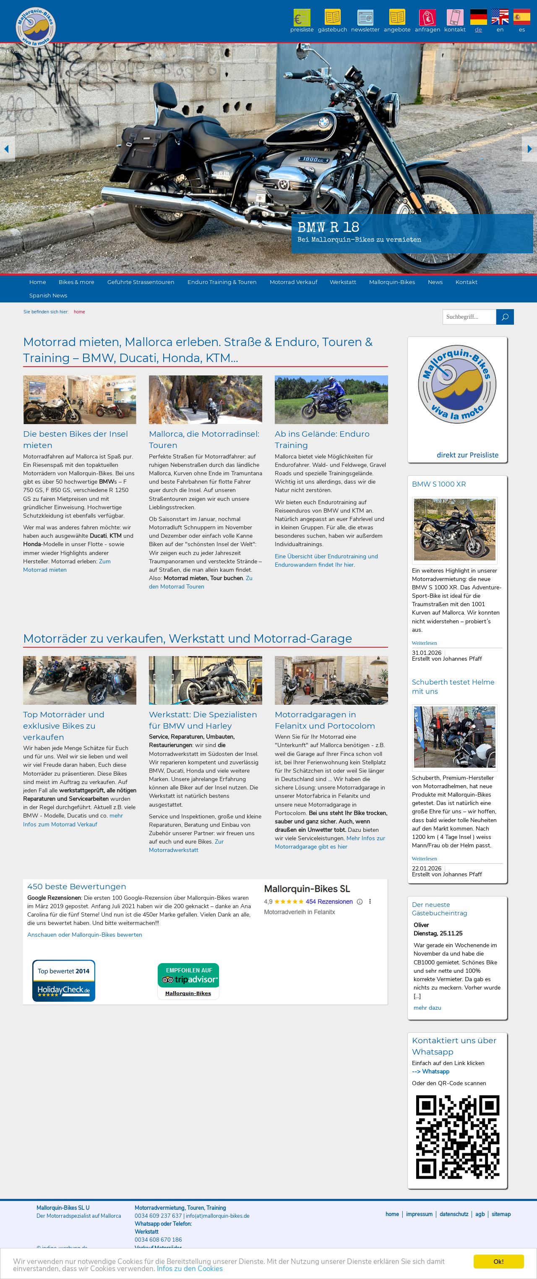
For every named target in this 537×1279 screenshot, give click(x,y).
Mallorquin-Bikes (85, 28)
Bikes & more (76, 282)
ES (522, 29)
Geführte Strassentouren (141, 282)
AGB (480, 1214)
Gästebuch (332, 29)
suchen (505, 317)
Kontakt (455, 29)
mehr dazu (427, 1008)
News (435, 282)
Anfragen (428, 29)
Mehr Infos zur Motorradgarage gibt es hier (330, 842)
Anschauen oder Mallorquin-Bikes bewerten (84, 935)
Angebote (397, 29)
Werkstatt (343, 282)
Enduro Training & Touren (222, 282)
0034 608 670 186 (158, 1240)
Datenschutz (454, 1214)
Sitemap (501, 1214)
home (79, 312)
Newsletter (365, 29)
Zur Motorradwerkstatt (186, 846)
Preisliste (302, 29)
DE (478, 29)
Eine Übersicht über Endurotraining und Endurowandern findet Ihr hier (326, 560)
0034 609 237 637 (158, 1216)
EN (500, 29)
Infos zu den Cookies (190, 1270)
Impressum (419, 1214)
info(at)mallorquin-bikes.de (218, 1216)
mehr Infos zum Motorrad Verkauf (73, 820)
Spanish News (48, 295)
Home (37, 282)
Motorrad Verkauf (293, 282)
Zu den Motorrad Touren (201, 582)
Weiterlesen (424, 643)
